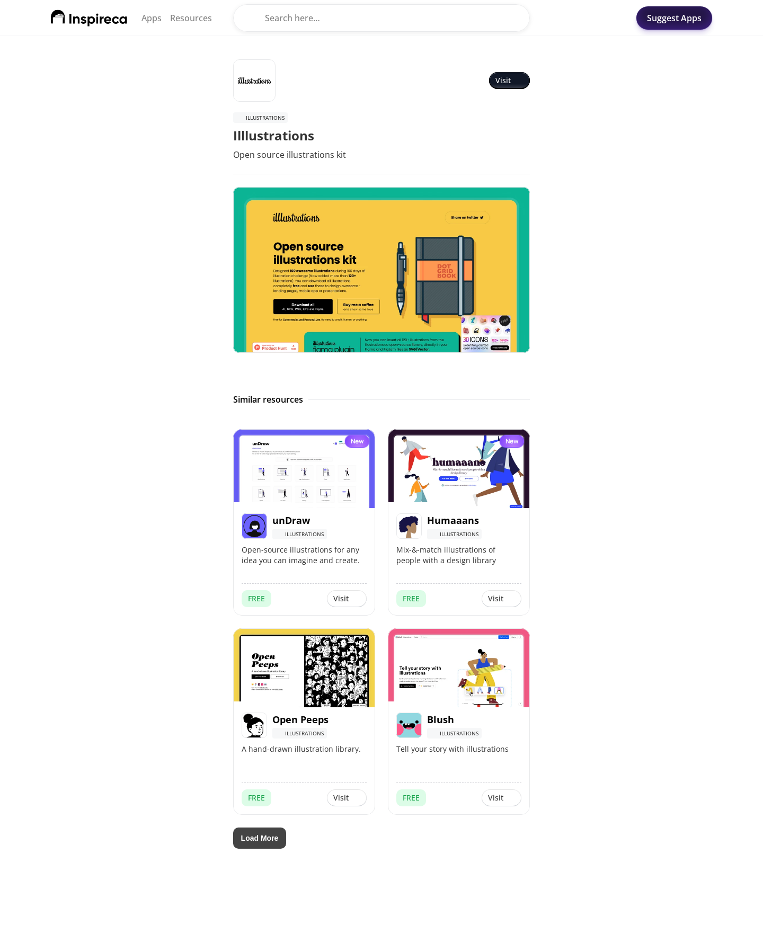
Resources (191, 18)
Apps (151, 18)
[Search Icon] (381, 18)
